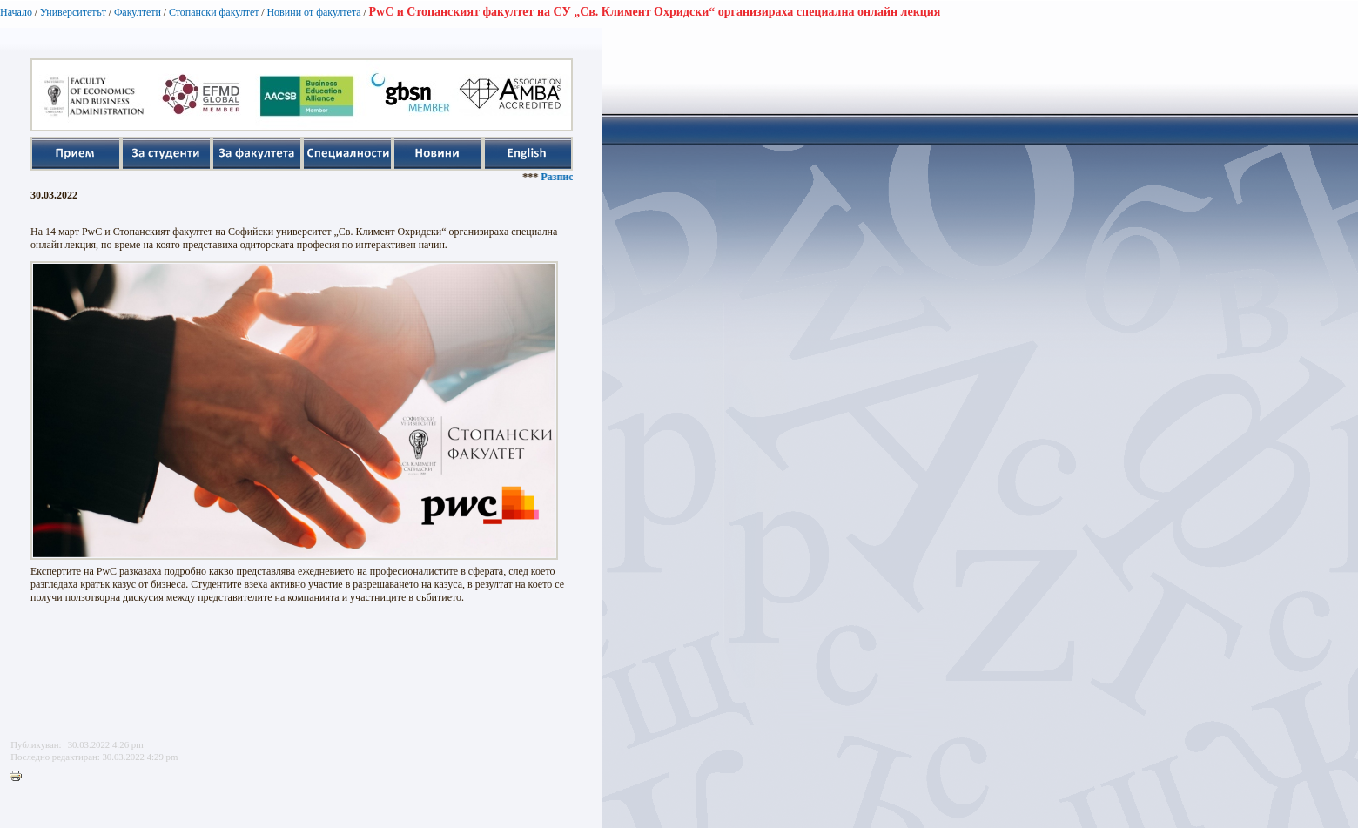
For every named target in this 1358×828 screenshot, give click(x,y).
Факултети (137, 12)
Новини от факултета (313, 12)
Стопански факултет (214, 12)
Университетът (73, 12)
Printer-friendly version (20, 776)
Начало (16, 12)
